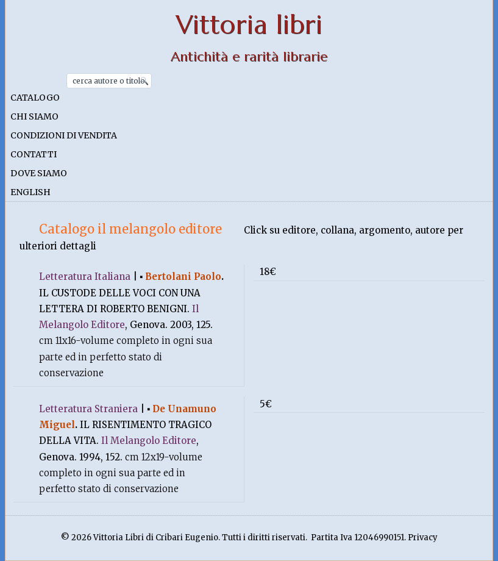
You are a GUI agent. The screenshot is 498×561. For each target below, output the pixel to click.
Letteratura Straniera (88, 409)
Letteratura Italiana (84, 276)
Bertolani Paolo (183, 276)
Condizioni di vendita (63, 135)
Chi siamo (34, 116)
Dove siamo (38, 173)
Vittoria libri (249, 25)
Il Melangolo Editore (148, 440)
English (30, 192)
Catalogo (35, 97)
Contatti (33, 154)
